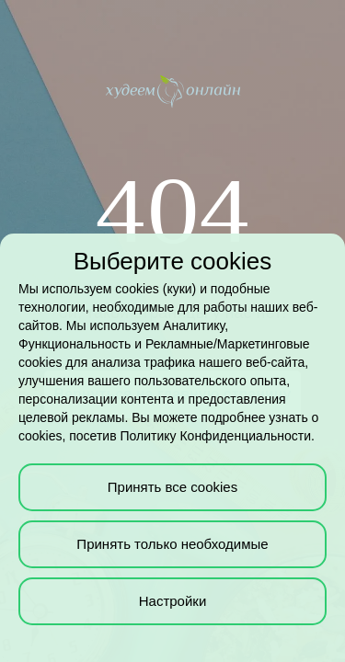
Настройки (173, 601)
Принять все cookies (172, 487)
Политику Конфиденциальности (216, 435)
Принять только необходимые (172, 544)
